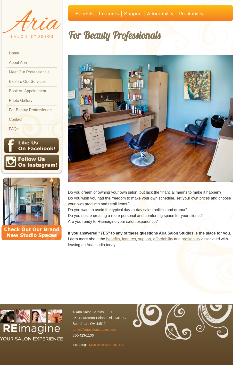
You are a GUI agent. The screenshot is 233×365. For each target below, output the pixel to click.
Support (133, 13)
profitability (191, 239)
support (144, 239)
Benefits (84, 13)
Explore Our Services (27, 81)
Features (109, 13)
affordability (163, 239)
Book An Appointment (27, 91)
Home (14, 53)
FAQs (14, 129)
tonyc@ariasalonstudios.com (94, 329)
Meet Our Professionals (29, 72)
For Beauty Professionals (30, 110)
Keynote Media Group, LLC (106, 345)
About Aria (18, 63)
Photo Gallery (21, 100)
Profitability (191, 13)
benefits (113, 239)
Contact (15, 119)
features (129, 239)
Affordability (160, 13)
